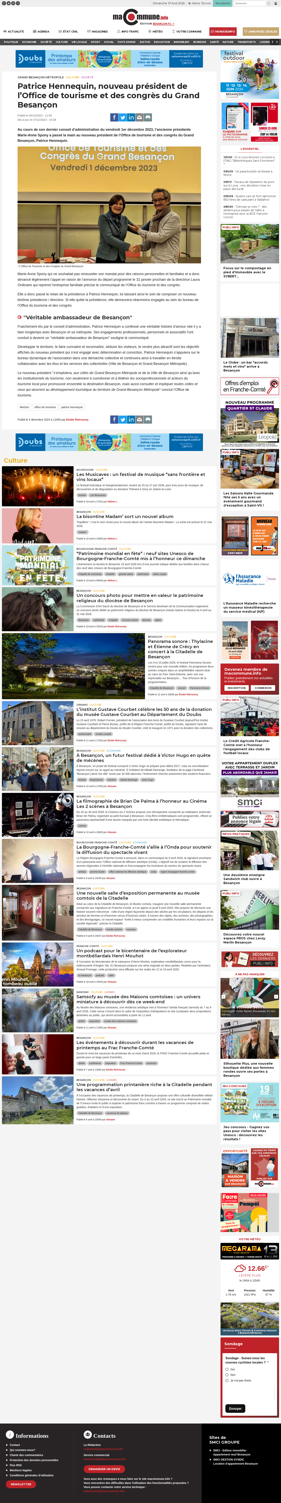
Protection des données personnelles (34, 1460)
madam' (82, 532)
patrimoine (143, 574)
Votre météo (250, 1239)
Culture (72, 77)
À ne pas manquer (250, 974)
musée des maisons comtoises (120, 1021)
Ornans (82, 704)
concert (181, 688)
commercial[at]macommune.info (105, 1459)
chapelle (113, 620)
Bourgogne (85, 469)
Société (87, 77)
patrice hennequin (72, 407)
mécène (111, 779)
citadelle (110, 574)
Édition (146, 23)
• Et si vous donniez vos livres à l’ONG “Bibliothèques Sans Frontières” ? (249, 160)
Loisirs (110, 992)
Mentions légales (21, 1470)
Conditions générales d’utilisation (32, 1475)
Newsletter (21, 1484)
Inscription (237, 687)
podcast (100, 975)
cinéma (82, 825)
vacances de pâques (117, 1113)
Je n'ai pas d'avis (240, 1380)
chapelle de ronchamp (89, 574)
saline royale (159, 574)
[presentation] (223, 997)
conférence (95, 1063)
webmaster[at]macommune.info (104, 1491)
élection (24, 407)
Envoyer (235, 1409)
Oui (232, 1369)
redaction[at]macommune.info (103, 1449)
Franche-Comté (87, 946)
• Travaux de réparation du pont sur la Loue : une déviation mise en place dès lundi (248, 185)
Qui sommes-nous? (22, 1450)
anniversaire (84, 734)
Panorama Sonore (199, 688)
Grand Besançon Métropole (41, 77)
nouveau (130, 929)
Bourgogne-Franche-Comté (96, 548)
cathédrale (98, 620)
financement (96, 779)
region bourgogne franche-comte (178, 871)
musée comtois (114, 929)
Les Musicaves (98, 495)
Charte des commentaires (26, 1455)
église (158, 620)
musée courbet (103, 734)
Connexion (263, 687)
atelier (81, 1063)
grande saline (126, 574)
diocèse (146, 620)
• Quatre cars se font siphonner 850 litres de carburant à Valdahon (249, 197)
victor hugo (147, 779)
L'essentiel (250, 149)
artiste (81, 1021)
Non (233, 1374)
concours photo (130, 620)
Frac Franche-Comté (131, 1063)
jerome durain (97, 871)
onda (153, 871)
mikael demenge (128, 779)
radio (111, 975)
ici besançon (85, 975)
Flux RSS (16, 1465)
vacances (151, 1063)
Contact (15, 1445)
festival (82, 495)
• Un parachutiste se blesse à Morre (247, 173)
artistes (82, 871)
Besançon (83, 511)
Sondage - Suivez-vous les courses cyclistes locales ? (247, 1360)
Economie (114, 750)
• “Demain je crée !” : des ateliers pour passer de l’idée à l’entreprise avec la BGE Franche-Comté (245, 212)
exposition (94, 1021)
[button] (268, 3)
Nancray (82, 992)
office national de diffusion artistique (127, 871)
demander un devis (104, 1469)
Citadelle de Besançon (161, 688)
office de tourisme (45, 407)
